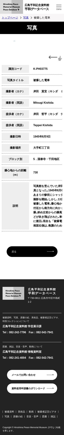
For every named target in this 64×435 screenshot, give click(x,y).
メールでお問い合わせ (23, 374)
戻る (14, 251)
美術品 (21, 411)
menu (58, 9)
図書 (44, 416)
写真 (26, 17)
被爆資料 (9, 411)
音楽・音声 (32, 416)
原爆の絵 (18, 416)
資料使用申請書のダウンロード (28, 388)
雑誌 (53, 416)
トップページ (10, 17)
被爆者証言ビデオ (46, 411)
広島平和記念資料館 (40, 8)
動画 (31, 411)
